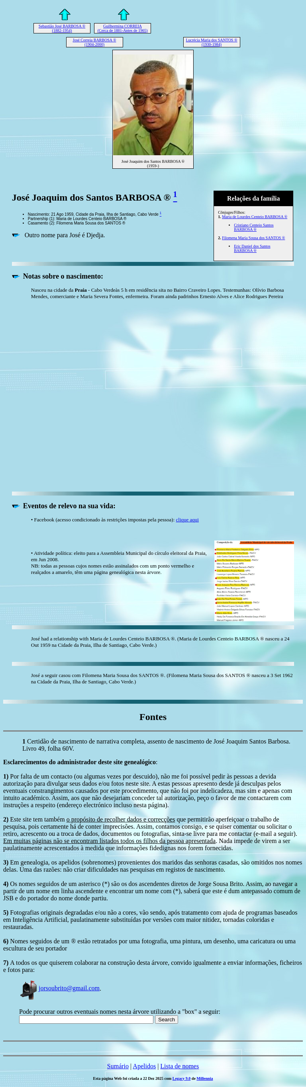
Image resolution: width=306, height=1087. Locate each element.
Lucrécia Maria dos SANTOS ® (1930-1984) (211, 42)
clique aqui (187, 520)
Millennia (204, 1078)
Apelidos (144, 1066)
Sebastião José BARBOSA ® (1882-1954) (62, 28)
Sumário (118, 1066)
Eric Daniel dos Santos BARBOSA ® (252, 248)
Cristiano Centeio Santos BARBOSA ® (253, 227)
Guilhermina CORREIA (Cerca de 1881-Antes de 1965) (123, 28)
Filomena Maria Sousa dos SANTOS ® (253, 238)
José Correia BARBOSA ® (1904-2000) (94, 42)
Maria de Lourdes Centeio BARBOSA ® (254, 217)
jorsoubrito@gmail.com (59, 988)
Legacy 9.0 (182, 1078)
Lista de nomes (179, 1066)
